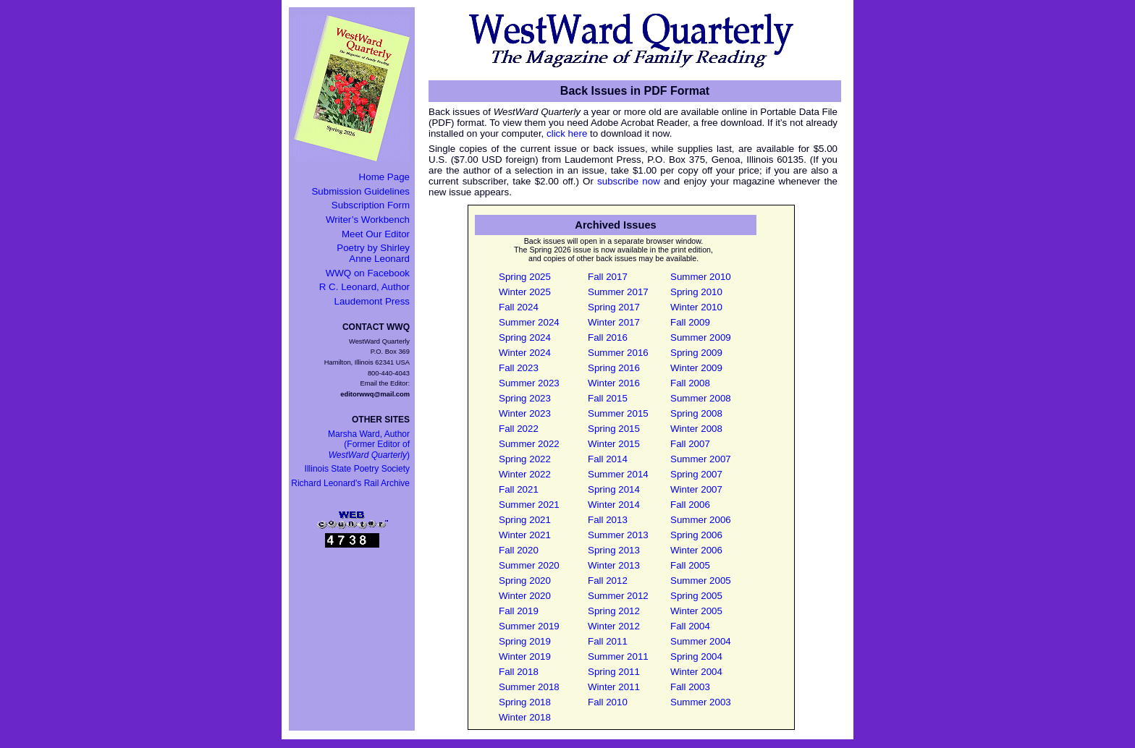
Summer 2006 (700, 519)
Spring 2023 (525, 398)
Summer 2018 (529, 686)
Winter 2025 (525, 291)
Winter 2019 (525, 656)
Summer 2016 (618, 352)
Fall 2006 (690, 504)
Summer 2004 (700, 641)
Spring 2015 (614, 428)
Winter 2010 (696, 307)
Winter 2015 (614, 443)
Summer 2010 (700, 276)
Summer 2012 (618, 595)
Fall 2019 (519, 610)
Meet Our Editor (376, 234)
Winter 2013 (614, 565)
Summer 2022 (529, 443)
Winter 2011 (614, 686)
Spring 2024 (525, 337)
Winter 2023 (525, 413)
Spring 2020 (525, 580)
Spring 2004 (696, 656)
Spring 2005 (696, 595)
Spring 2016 (614, 367)
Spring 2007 (696, 474)
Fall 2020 (519, 550)
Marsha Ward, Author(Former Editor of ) (369, 444)
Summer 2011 (618, 656)
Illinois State (357, 469)
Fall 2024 (519, 307)
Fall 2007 (690, 443)
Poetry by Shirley (373, 253)
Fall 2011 (608, 641)
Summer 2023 (529, 383)
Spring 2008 (696, 413)
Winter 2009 (696, 367)
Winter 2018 (525, 717)
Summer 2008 (700, 398)
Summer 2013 (618, 535)
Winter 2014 (614, 504)
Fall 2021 (519, 489)
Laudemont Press (372, 301)
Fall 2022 (519, 428)
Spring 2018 (525, 702)
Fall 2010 (608, 702)
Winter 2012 (614, 626)
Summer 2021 (529, 504)
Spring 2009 (696, 352)
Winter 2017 (614, 322)
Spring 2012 (614, 610)
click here (567, 133)
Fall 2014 (608, 459)
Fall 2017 (608, 276)
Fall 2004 (690, 626)
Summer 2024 (529, 322)
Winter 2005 (696, 610)
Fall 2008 (690, 383)
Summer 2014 (618, 474)
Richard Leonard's (350, 483)
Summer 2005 (700, 580)
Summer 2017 (618, 291)
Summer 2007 (700, 459)
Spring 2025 (525, 276)
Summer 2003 (700, 702)
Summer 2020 (529, 565)
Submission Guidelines (360, 191)
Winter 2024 (525, 352)
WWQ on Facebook (368, 273)
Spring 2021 (525, 519)
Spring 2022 (525, 459)
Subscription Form (371, 205)
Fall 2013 (608, 519)
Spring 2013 (614, 550)
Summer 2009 (700, 337)
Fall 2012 (608, 580)
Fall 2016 (608, 337)
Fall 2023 (519, 367)
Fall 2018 (519, 671)
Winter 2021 (525, 535)
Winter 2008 (696, 428)
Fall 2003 (690, 686)
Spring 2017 (614, 307)
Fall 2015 (608, 398)
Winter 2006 (696, 550)
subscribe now (628, 181)
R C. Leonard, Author (364, 286)
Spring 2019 (525, 641)
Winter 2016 (614, 383)
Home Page (384, 176)
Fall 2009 (690, 322)
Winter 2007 (696, 489)
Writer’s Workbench (368, 219)
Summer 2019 (529, 626)
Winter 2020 (525, 595)
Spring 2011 (614, 671)
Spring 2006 (696, 535)
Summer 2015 (618, 413)
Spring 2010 (696, 291)
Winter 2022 (525, 474)
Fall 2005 (690, 565)
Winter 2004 (696, 671)
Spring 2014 (614, 489)
